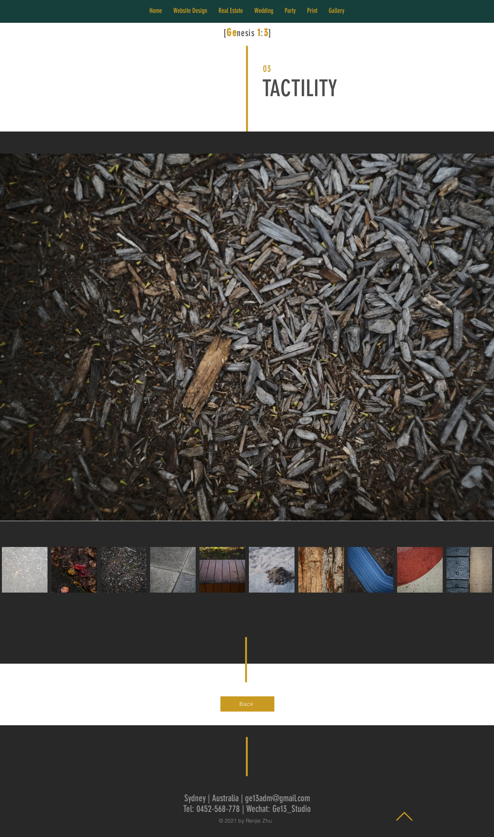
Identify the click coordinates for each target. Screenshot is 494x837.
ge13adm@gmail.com (277, 798)
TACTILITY (299, 88)
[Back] (247, 704)
